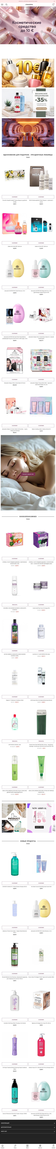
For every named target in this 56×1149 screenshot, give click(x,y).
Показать (14, 604)
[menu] (2, 4)
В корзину (14, 196)
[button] (15, 1147)
